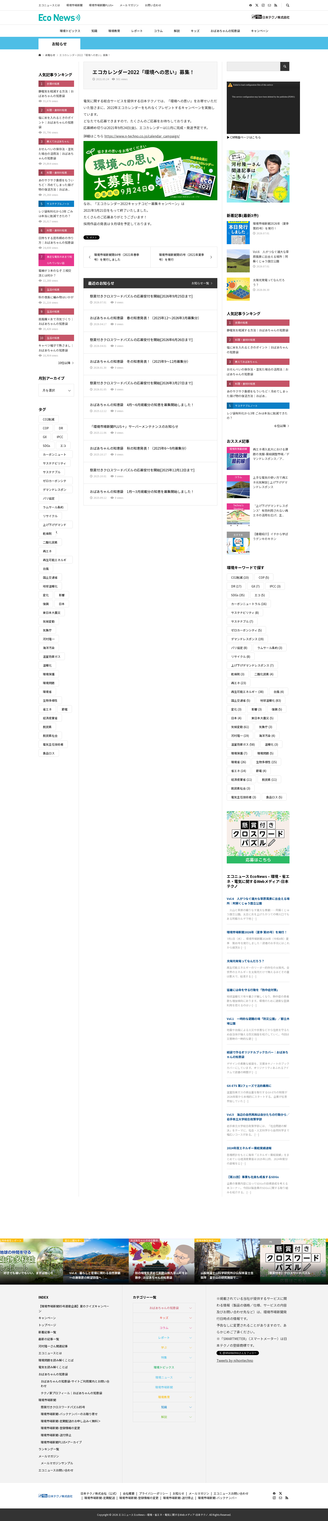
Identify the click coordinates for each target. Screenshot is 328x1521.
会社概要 (129, 1493)
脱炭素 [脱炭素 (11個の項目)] (47, 727)
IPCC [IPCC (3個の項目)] (60, 437)
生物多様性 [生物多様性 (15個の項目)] (50, 700)
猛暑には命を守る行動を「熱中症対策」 (253, 990)
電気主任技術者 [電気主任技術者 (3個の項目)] (53, 744)
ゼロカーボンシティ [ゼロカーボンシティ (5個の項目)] (54, 481)
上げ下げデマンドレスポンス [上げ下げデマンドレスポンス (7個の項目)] (54, 525)
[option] (33, 1262)
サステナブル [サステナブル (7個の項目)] (51, 472)
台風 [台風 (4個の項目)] (46, 569)
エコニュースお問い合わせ (55, 1470)
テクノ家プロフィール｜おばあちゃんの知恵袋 (71, 1393)
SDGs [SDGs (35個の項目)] (46, 446)
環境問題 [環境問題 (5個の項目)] (49, 683)
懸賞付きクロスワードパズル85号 (63, 1407)
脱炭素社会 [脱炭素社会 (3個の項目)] (50, 736)
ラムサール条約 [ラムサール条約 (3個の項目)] (53, 507)
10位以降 (64, 363)
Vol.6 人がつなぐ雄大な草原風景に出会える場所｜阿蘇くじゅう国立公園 (258, 900)
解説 (177, 31)
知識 (94, 31)
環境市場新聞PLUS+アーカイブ (61, 1442)
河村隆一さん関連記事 (53, 1346)
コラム (158, 31)
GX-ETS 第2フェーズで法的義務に (249, 1086)
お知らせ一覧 (200, 283)
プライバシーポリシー (153, 1493)
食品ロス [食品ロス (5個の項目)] (49, 753)
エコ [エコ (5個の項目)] (63, 446)
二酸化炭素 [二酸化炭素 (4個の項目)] (50, 542)
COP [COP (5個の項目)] (46, 428)
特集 (164, 1357)
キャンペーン (259, 31)
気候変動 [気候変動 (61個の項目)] (49, 621)
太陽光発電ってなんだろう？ (245, 961)
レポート (137, 31)
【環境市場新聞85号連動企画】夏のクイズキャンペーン (73, 1308)
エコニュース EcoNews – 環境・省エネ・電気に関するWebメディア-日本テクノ (258, 881)
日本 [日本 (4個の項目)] (62, 604)
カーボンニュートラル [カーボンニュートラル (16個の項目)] (54, 455)
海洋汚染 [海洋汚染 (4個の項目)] (49, 648)
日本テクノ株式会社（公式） (99, 1493)
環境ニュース (164, 1377)
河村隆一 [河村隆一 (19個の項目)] (49, 639)
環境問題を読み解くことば (56, 1360)
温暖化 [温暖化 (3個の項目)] (47, 665)
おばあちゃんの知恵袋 (225, 31)
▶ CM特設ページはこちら (244, 137)
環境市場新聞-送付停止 (56, 1435)
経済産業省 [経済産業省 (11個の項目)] (50, 718)
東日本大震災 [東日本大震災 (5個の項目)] (51, 612)
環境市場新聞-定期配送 (99, 1498)
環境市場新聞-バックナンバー (217, 1498)
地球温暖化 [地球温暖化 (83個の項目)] (50, 586)
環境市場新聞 (74, 5)
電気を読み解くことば (53, 1367)
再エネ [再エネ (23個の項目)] (47, 551)
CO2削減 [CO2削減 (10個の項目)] (48, 419)
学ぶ (164, 1347)
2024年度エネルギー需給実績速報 (249, 1148)
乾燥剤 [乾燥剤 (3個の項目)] (47, 533)
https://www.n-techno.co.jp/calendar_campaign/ (142, 136)
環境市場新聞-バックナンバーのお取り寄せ (69, 1414)
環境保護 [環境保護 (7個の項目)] (49, 674)
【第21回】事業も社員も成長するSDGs (253, 1177)
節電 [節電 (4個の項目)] (65, 709)
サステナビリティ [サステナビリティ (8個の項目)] (54, 463)
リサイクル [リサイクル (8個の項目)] (50, 516)
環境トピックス (70, 31)
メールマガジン (129, 5)
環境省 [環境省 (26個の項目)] (47, 692)
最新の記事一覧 (48, 1339)
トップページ (47, 1325)
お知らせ (178, 1493)
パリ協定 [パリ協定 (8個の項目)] (49, 498)
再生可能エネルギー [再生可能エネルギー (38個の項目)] (54, 560)
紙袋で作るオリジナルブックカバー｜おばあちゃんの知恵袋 (257, 1054)
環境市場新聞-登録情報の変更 (60, 1428)
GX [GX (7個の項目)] (45, 437)
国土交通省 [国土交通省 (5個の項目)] (50, 577)
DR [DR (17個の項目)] (61, 428)
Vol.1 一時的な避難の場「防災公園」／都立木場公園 (258, 1021)
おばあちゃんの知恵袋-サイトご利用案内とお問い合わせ (75, 1383)
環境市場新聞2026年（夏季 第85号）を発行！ (257, 932)
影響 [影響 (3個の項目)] (62, 595)
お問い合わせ (153, 5)
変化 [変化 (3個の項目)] (46, 595)
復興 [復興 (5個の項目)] (46, 604)
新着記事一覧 (47, 1332)
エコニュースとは (49, 5)
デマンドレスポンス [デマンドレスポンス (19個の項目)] (54, 490)
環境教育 (114, 31)
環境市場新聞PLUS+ (101, 5)
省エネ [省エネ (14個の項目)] (47, 709)
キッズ (195, 31)
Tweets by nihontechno (235, 1360)
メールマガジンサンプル (57, 1463)
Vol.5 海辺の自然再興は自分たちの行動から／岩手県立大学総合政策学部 (258, 1116)
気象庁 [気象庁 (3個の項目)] (47, 630)
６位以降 (280, 426)
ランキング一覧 (48, 1449)
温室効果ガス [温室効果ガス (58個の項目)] (51, 656)
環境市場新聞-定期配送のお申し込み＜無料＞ (71, 1421)
